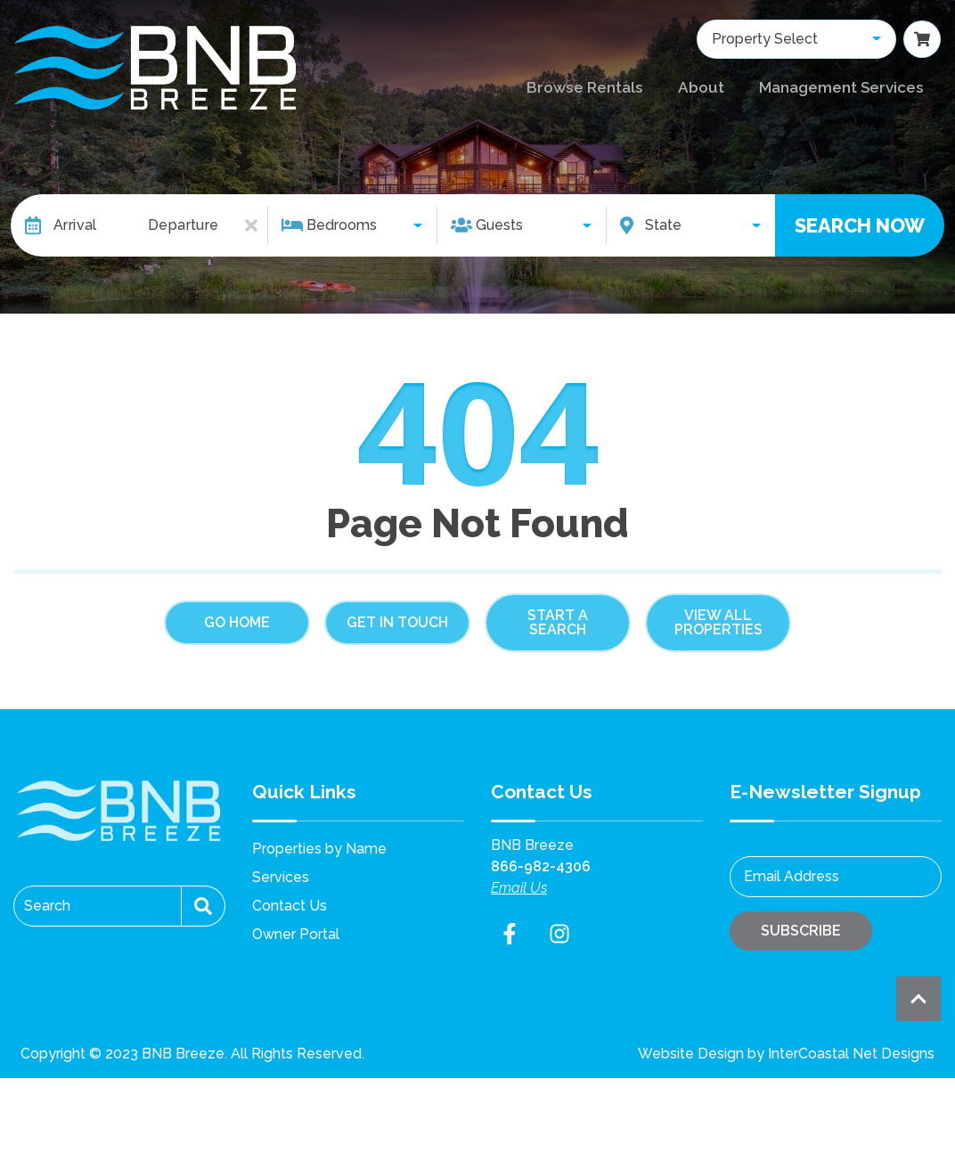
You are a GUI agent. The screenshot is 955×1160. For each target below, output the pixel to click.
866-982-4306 (541, 866)
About (700, 87)
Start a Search (557, 622)
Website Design (691, 1053)
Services (280, 877)
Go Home (237, 622)
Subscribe (801, 930)
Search (47, 905)
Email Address (791, 876)
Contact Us (289, 905)
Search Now (860, 225)
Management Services (839, 87)
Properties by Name (319, 848)
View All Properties (718, 622)
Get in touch (397, 622)
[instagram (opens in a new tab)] (559, 933)
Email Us (519, 887)
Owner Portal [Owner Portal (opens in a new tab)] (295, 934)
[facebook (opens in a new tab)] (512, 933)
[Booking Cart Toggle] (922, 42)
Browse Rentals (587, 87)
